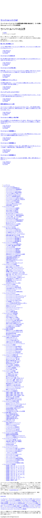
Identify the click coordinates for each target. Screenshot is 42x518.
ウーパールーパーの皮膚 (12, 225)
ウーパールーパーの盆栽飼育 (13, 252)
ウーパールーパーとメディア (10, 438)
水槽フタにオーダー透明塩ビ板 (14, 342)
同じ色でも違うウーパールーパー (14, 213)
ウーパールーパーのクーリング (14, 350)
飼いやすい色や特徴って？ (12, 228)
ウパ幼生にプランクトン (12, 373)
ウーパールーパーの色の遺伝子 (14, 346)
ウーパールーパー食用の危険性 (14, 192)
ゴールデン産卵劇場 (11, 368)
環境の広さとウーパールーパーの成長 (15, 254)
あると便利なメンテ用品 (12, 317)
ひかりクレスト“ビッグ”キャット (14, 307)
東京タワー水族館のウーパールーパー (15, 435)
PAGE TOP (3, 496)
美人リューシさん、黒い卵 (12, 359)
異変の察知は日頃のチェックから (14, 259)
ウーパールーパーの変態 (12, 209)
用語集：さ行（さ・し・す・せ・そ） (15, 468)
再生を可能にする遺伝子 (12, 210)
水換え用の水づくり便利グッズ (14, 278)
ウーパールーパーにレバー (12, 308)
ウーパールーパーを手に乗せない (14, 449)
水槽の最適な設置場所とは (12, 257)
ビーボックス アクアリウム (13, 428)
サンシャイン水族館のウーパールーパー (16, 437)
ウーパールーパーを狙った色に (14, 347)
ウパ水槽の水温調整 (8, 329)
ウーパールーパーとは (8, 186)
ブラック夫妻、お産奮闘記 (12, 365)
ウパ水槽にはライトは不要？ (13, 326)
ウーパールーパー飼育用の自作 (11, 336)
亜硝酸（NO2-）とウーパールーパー (15, 271)
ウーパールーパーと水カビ (12, 402)
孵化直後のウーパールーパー (13, 383)
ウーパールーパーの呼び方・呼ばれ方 (15, 199)
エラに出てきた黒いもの (12, 218)
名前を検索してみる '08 (12, 205)
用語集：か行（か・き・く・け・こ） (15, 467)
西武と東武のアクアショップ (13, 422)
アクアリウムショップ (8, 421)
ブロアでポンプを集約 (11, 314)
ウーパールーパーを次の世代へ (14, 451)
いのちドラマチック (11, 442)
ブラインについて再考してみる (14, 382)
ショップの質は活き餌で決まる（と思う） (16, 303)
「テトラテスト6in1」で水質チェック (15, 277)
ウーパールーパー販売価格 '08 (13, 241)
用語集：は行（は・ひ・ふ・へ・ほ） (15, 472)
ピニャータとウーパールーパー (14, 454)
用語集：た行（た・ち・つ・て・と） (15, 470)
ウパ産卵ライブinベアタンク (13, 366)
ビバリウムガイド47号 (11, 445)
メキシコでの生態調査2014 (12, 187)
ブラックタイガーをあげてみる (14, 300)
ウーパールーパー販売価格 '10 (13, 239)
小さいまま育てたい (11, 261)
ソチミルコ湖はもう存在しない (14, 193)
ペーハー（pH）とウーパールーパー (15, 268)
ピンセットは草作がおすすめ (13, 321)
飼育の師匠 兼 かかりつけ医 (13, 235)
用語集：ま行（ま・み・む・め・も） (15, 474)
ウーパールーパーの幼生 (9, 370)
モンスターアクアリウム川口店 (14, 431)
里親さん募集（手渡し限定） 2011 (14, 392)
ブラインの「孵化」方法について (14, 380)
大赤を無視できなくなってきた (14, 288)
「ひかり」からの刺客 (11, 452)
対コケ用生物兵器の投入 (12, 414)
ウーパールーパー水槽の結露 (13, 255)
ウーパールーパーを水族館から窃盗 (15, 460)
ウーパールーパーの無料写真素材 (14, 458)
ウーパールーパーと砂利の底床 (14, 324)
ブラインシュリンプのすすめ (13, 388)
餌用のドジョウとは (11, 306)
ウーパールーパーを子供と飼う (14, 231)
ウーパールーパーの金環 (12, 212)
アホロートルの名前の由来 (12, 200)
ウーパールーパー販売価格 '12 (13, 238)
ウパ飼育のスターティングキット (14, 232)
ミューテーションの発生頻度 (13, 352)
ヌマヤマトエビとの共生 (12, 285)
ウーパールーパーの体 (8, 206)
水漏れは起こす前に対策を (12, 415)
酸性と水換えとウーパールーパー (14, 267)
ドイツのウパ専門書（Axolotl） (14, 440)
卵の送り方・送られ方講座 (12, 396)
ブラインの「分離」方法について (14, 379)
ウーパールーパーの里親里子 (10, 391)
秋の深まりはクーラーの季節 (13, 334)
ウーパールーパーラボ (9, 20)
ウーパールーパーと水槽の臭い (14, 244)
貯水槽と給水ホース (11, 281)
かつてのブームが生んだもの (13, 195)
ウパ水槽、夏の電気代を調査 (13, 245)
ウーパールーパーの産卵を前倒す (14, 349)
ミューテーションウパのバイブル (14, 353)
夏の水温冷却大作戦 (11, 333)
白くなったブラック (11, 222)
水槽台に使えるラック (11, 337)
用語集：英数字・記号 (11, 480)
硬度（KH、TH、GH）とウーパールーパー (16, 274)
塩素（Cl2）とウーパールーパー (14, 275)
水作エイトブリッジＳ (11, 316)
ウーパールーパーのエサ (9, 293)
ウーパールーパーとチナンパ (13, 190)
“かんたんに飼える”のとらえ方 (13, 203)
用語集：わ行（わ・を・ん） (13, 478)
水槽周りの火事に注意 (11, 417)
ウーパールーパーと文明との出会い (15, 198)
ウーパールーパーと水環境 (10, 264)
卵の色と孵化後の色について (13, 360)
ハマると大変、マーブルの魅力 (14, 216)
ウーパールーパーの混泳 (9, 284)
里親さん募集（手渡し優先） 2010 (14, 393)
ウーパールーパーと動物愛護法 (14, 189)
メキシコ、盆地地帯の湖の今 (13, 196)
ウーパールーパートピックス (10, 447)
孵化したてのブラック (11, 389)
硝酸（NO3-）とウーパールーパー (14, 270)
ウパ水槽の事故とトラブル (10, 412)
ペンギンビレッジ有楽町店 (12, 427)
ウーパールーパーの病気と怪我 (11, 401)
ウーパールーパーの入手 (9, 226)
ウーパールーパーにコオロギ (13, 304)
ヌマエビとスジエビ (11, 290)
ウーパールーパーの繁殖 (9, 344)
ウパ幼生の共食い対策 (11, 375)
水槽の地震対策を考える (12, 418)
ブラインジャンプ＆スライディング (15, 386)
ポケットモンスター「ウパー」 (14, 457)
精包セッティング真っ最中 (12, 362)
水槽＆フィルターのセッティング (14, 262)
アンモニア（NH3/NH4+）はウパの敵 (15, 272)
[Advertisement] (11, 9)
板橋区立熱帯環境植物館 (12, 434)
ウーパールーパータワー (12, 339)
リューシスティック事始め (12, 202)
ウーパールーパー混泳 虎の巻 (13, 287)
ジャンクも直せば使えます (12, 340)
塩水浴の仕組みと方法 (11, 409)
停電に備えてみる (10, 419)
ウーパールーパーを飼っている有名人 (15, 448)
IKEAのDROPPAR (10, 327)
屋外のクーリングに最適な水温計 (14, 330)
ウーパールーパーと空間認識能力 (14, 221)
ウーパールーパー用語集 (9, 464)
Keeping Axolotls (10, 444)
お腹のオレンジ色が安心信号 (13, 385)
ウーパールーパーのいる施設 (10, 432)
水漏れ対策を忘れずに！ (12, 258)
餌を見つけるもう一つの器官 (13, 223)
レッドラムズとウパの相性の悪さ (14, 291)
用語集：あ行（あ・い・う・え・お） (15, 465)
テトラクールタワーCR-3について (14, 332)
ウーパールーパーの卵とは (12, 357)
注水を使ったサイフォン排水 (13, 283)
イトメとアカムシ (10, 310)
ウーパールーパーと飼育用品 (10, 313)
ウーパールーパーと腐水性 (12, 265)
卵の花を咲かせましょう (12, 363)
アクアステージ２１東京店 (12, 429)
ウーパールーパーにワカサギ (13, 298)
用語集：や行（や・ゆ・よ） (13, 475)
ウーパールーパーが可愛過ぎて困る (15, 462)
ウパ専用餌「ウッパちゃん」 (13, 301)
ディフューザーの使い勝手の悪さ (14, 320)
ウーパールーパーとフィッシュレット (15, 343)
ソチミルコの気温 (10, 247)
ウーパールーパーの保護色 (12, 208)
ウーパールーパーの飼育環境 (10, 242)
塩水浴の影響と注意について (13, 408)
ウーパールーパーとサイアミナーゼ (15, 297)
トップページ (6, 185)
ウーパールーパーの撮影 (12, 455)
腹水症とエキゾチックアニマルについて (16, 404)
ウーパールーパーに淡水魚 (12, 294)
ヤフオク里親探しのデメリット (14, 398)
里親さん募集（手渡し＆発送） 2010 (15, 395)
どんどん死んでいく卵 (11, 369)
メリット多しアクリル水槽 (12, 319)
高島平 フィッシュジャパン (13, 424)
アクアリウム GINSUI (11, 425)
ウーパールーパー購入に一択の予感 (15, 236)
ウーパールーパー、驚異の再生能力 (15, 215)
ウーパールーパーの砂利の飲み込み (15, 406)
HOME (5, 32)
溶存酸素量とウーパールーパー (14, 280)
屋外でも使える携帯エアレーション (15, 323)
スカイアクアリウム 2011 (12, 461)
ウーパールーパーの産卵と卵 (10, 355)
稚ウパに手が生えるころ (12, 376)
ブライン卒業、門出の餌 (12, 372)
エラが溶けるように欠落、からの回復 (15, 411)
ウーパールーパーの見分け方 (13, 229)
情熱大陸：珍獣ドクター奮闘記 (14, 441)
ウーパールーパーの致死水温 (13, 248)
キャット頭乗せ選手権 (11, 311)
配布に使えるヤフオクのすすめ (14, 399)
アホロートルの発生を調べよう (14, 356)
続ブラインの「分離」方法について (15, 378)
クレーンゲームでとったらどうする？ (15, 234)
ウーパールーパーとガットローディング (16, 295)
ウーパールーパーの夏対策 (12, 249)
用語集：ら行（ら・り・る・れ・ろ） (15, 477)
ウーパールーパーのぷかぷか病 (14, 405)
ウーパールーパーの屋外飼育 (13, 251)
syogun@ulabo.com (13, 489)
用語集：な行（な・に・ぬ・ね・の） (15, 471)
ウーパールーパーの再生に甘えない (15, 219)
